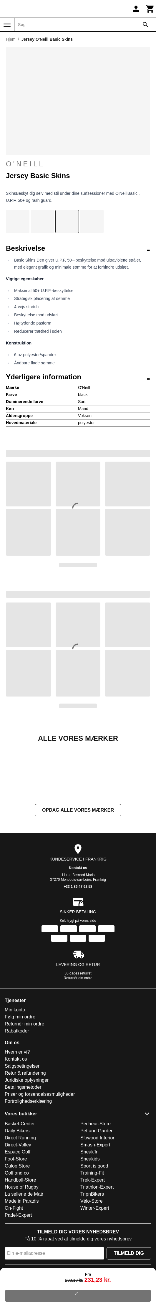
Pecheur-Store (95, 1182)
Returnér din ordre (78, 1037)
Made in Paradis (22, 1259)
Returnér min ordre (24, 1082)
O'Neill (25, 164)
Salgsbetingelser (22, 1124)
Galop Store (17, 1224)
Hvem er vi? (17, 1110)
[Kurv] (150, 8)
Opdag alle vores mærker (78, 868)
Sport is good (94, 1224)
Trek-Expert (92, 1238)
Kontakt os (78, 926)
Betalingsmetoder (23, 1145)
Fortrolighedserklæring (28, 1159)
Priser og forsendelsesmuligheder (40, 1152)
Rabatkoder (17, 1089)
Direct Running (20, 1196)
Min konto (15, 1068)
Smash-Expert (95, 1203)
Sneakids (90, 1217)
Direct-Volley (18, 1203)
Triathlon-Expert (97, 1245)
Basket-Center (20, 1182)
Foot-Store (16, 1217)
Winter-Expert (94, 1266)
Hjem (11, 39)
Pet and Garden (97, 1189)
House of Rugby (22, 1245)
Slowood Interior (97, 1196)
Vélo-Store (91, 1259)
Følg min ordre (20, 1075)
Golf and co (17, 1231)
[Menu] (7, 25)
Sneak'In (89, 1210)
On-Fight (14, 1266)
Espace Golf (17, 1210)
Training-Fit (92, 1231)
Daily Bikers (17, 1189)
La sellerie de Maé (24, 1252)
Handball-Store (20, 1238)
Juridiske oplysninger (27, 1138)
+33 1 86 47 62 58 (78, 945)
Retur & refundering (25, 1131)
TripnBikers (92, 1252)
